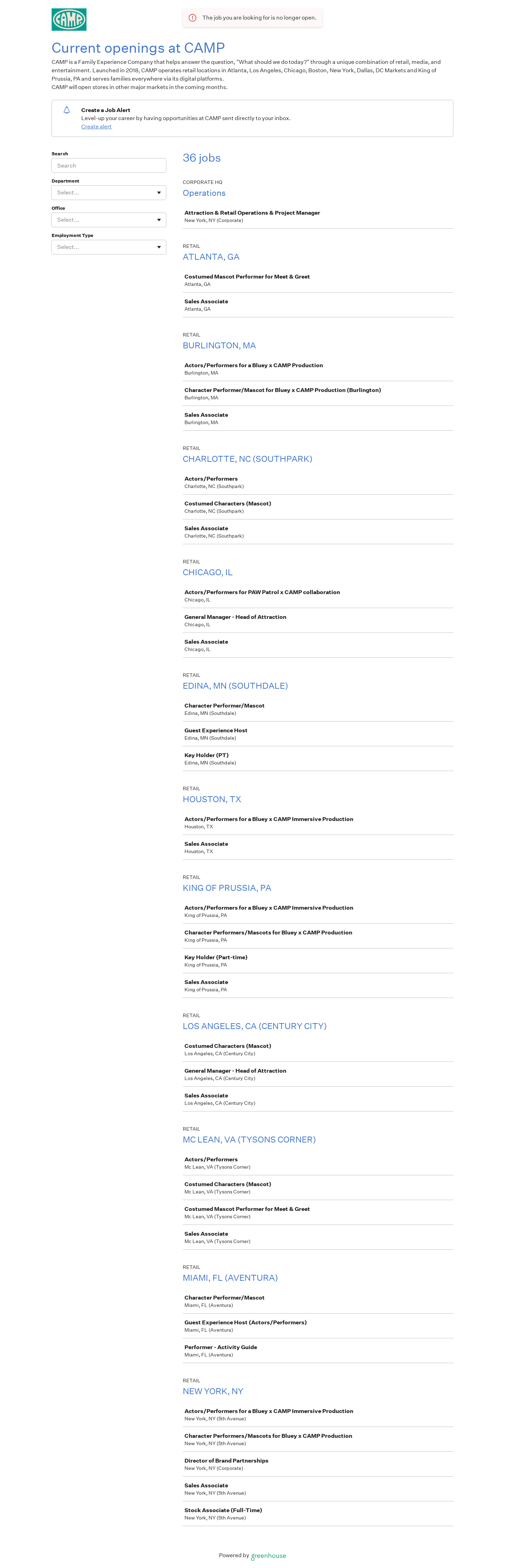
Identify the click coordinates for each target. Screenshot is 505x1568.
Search (60, 154)
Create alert (96, 126)
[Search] (109, 165)
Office (58, 208)
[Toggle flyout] (159, 192)
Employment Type (72, 235)
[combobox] (57, 193)
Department (65, 181)
